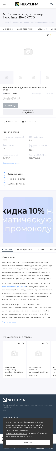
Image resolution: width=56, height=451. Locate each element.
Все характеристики (11, 163)
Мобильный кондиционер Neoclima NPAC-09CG (14, 370)
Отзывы (42, 29)
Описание (8, 29)
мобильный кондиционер (14, 287)
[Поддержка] (51, 4)
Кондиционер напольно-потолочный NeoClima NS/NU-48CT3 (38, 370)
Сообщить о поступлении (28, 112)
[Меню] (4, 4)
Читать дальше (9, 322)
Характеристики (25, 29)
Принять (28, 442)
